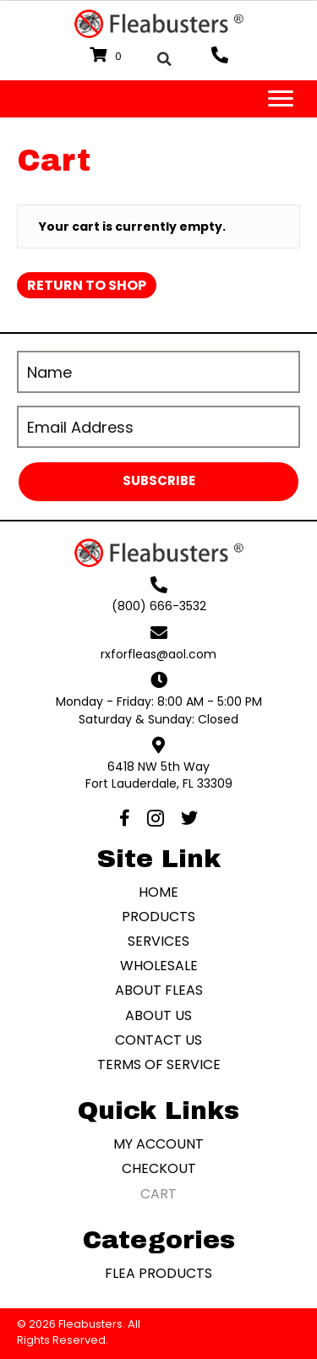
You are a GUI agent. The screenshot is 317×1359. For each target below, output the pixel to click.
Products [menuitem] (158, 916)
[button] (158, 482)
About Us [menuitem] (158, 1015)
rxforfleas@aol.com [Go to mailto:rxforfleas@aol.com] (158, 654)
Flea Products (158, 1273)
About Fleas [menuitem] (159, 990)
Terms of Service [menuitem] (159, 1064)
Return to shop (86, 285)
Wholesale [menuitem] (159, 965)
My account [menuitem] (158, 1144)
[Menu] (280, 99)
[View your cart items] (108, 55)
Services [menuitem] (158, 941)
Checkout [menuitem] (159, 1168)
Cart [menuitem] (158, 1193)
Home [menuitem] (158, 892)
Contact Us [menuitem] (158, 1040)
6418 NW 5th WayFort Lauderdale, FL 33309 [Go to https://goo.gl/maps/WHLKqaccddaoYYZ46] (158, 775)
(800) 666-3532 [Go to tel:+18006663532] (159, 606)
